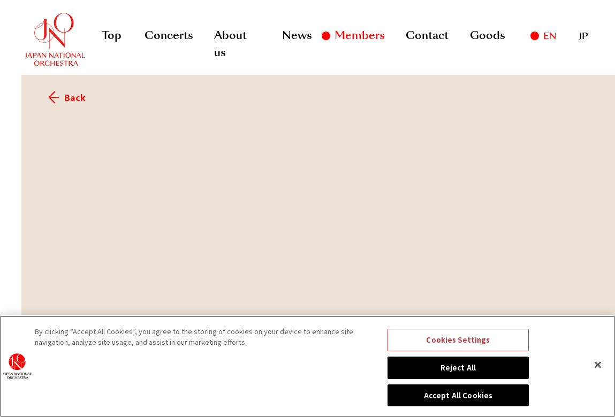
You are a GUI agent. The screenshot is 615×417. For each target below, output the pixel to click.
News (297, 35)
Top (112, 35)
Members (360, 35)
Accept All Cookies (458, 401)
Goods (487, 35)
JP (583, 36)
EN (549, 36)
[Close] (598, 371)
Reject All (458, 373)
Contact (427, 35)
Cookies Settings (458, 346)
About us (230, 37)
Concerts (169, 35)
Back (67, 97)
